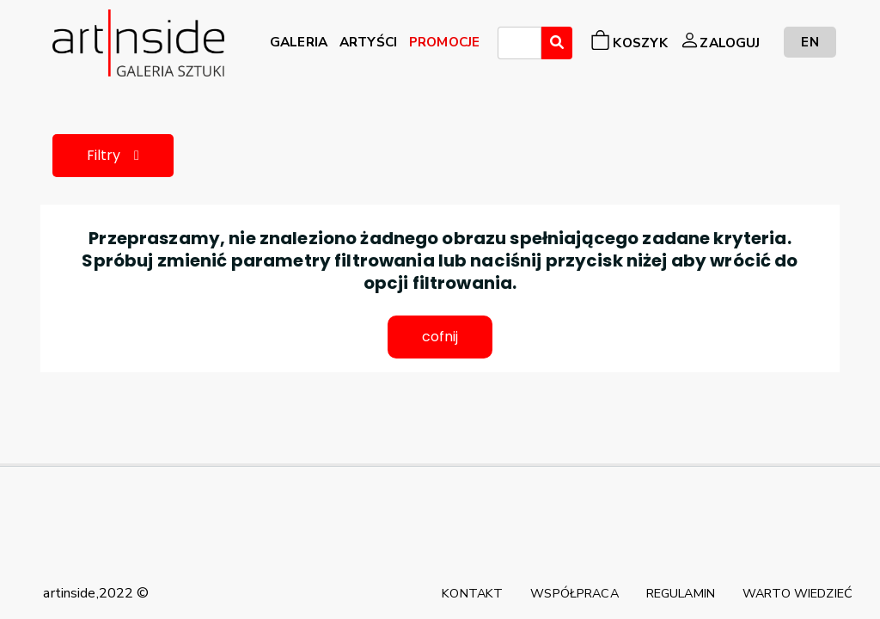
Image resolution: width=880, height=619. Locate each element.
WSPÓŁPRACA (574, 593)
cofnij (440, 336)
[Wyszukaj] (556, 43)
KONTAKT (472, 593)
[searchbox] (508, 45)
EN (809, 42)
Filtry (113, 155)
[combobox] (519, 43)
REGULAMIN (680, 593)
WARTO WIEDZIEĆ (797, 593)
